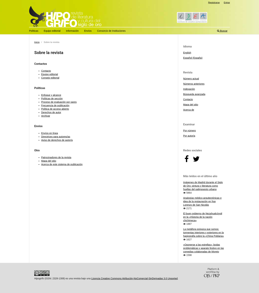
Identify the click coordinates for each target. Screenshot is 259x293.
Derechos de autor (51, 112)
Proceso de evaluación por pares (59, 102)
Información (72, 30)
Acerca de (188, 109)
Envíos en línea (49, 133)
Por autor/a (189, 135)
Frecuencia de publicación (55, 105)
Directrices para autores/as (55, 136)
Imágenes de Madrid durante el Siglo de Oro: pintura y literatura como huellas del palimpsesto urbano (203, 186)
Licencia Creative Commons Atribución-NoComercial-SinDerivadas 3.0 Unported (134, 278)
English (187, 52)
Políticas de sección (52, 98)
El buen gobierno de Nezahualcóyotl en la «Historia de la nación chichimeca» (202, 217)
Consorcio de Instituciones (111, 30)
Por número (189, 130)
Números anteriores (193, 83)
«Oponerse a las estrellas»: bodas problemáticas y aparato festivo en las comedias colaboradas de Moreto (203, 248)
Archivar (45, 115)
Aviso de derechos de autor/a (57, 140)
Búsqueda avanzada (194, 94)
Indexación (189, 89)
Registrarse (214, 2)
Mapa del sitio (48, 160)
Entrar (227, 2)
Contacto (46, 70)
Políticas (33, 30)
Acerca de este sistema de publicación (62, 164)
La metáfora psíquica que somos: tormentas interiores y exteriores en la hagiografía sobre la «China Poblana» (203, 232)
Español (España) (192, 57)
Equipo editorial (52, 30)
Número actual (191, 78)
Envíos (88, 30)
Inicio (36, 42)
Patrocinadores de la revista (56, 157)
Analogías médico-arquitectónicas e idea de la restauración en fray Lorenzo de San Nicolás (202, 201)
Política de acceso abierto (55, 109)
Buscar (222, 30)
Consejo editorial (50, 77)
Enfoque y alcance (51, 95)
